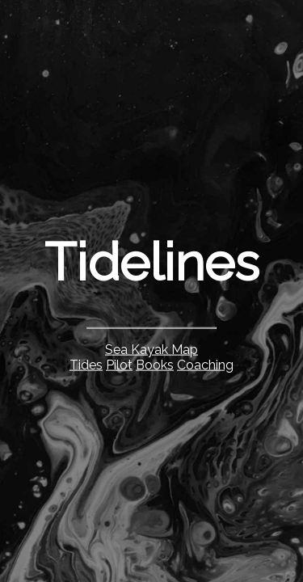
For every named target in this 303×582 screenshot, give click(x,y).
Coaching (205, 364)
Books (155, 364)
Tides (86, 364)
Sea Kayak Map (151, 348)
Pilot (119, 364)
